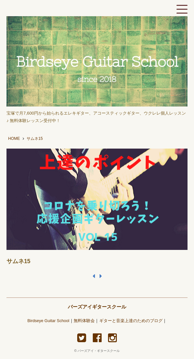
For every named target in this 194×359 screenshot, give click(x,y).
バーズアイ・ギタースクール (99, 351)
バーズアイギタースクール (97, 306)
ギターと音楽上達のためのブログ (131, 321)
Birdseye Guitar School (48, 321)
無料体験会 (84, 321)
